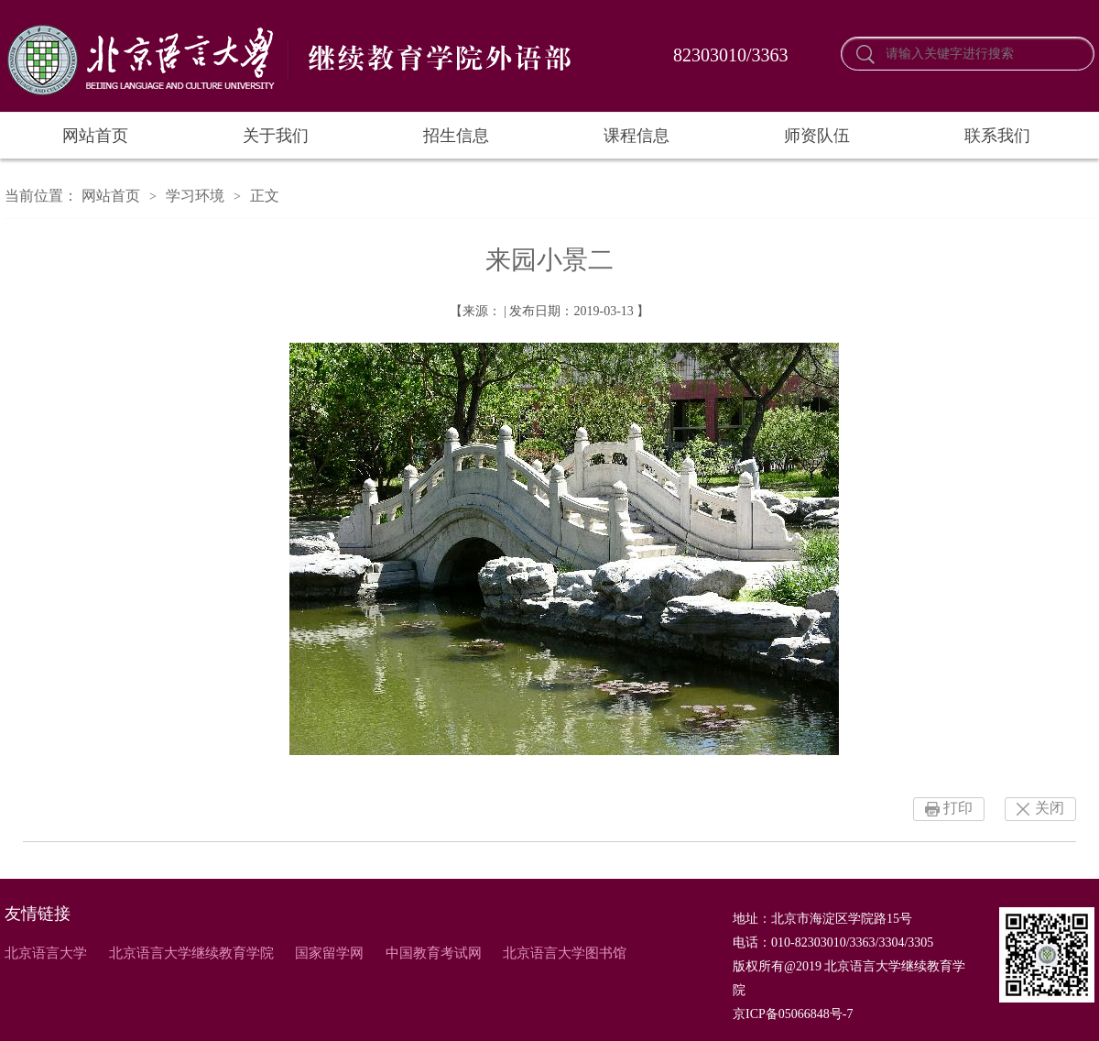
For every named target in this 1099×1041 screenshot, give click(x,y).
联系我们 (997, 135)
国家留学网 (329, 953)
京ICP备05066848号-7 (793, 1014)
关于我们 (276, 135)
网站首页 (95, 135)
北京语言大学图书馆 (564, 953)
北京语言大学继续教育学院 (191, 953)
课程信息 (636, 135)
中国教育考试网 (434, 953)
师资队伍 (817, 135)
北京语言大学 (46, 953)
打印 (958, 808)
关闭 (1049, 808)
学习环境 (195, 195)
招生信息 (456, 135)
